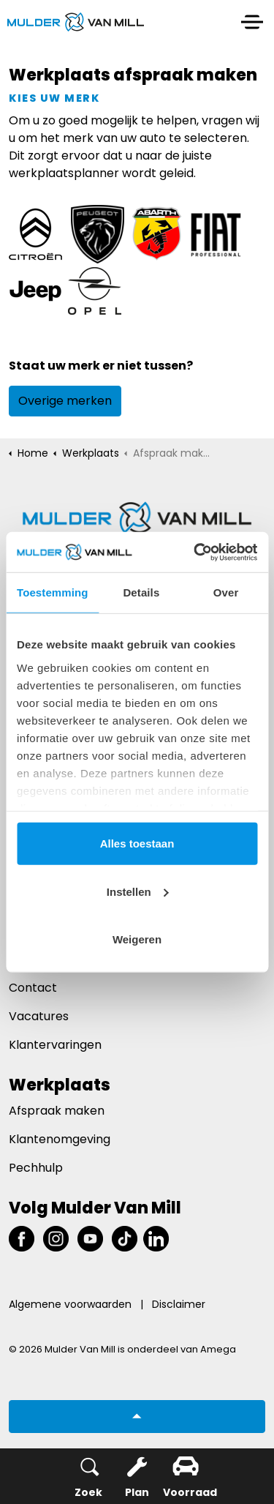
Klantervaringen (55, 1044)
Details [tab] (141, 592)
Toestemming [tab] (52, 592)
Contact (33, 987)
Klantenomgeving (59, 1139)
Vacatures (39, 1016)
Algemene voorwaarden (70, 1304)
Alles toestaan (137, 843)
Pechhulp (36, 1167)
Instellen (138, 891)
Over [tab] (226, 592)
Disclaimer (178, 1304)
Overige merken (65, 400)
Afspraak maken (56, 1110)
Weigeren (137, 939)
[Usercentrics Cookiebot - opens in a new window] (195, 551)
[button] (137, 1416)
